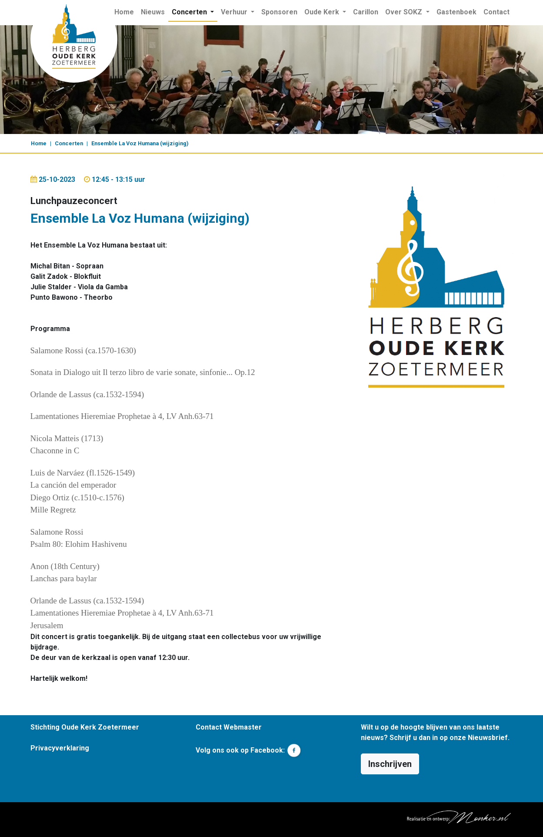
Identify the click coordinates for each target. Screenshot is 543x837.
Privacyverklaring (59, 748)
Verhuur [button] (235, 12)
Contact (496, 12)
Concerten (69, 143)
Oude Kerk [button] (322, 12)
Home (125, 11)
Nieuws (153, 12)
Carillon (365, 12)
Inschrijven (390, 764)
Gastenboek (456, 12)
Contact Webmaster (229, 727)
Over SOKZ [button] (404, 12)
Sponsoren (279, 12)
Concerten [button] (190, 12)
